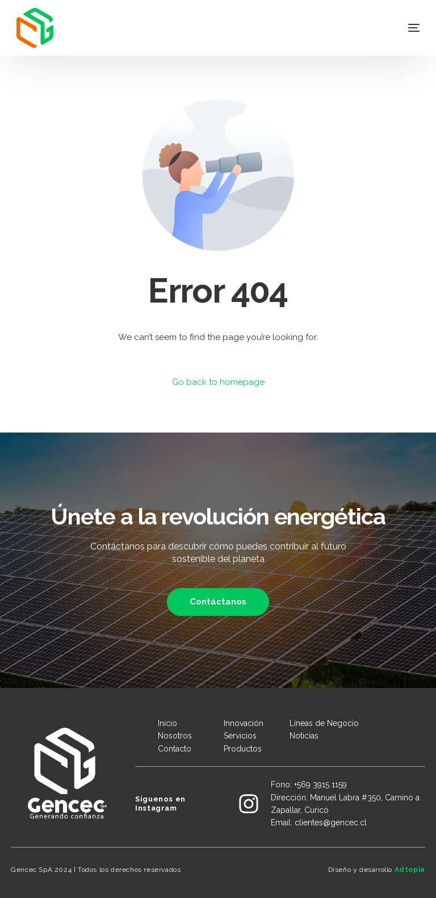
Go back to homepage (218, 382)
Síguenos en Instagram (160, 803)
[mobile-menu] (400, 28)
